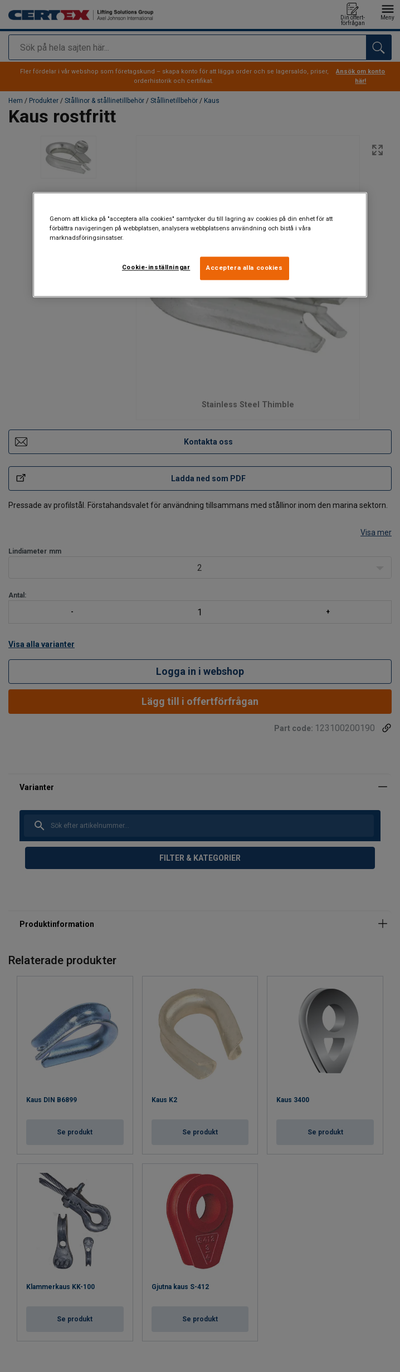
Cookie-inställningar (156, 267)
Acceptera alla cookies (244, 268)
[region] (200, 244)
